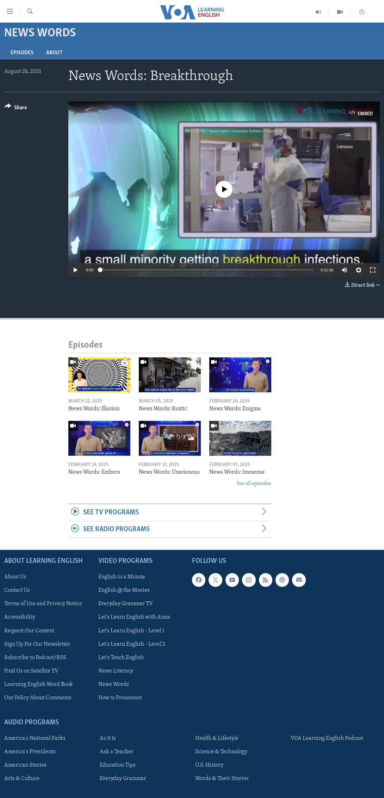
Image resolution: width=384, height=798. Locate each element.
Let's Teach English (121, 658)
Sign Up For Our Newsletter (37, 644)
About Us (15, 577)
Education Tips (118, 765)
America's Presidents (30, 752)
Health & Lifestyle (217, 738)
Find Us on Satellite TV (31, 671)
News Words (113, 684)
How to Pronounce (120, 698)
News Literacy (115, 671)
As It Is (108, 738)
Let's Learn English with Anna (134, 617)
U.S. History (209, 765)
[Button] (16, 109)
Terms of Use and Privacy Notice (43, 604)
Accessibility (19, 617)
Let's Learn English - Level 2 (131, 644)
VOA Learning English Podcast (327, 738)
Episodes (22, 53)
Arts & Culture (21, 778)
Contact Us (17, 590)
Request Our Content (29, 630)
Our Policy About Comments (38, 698)
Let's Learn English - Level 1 (131, 630)
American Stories (25, 765)
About (54, 53)
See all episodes (254, 483)
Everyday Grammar (123, 778)
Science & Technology (221, 752)
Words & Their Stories (222, 778)
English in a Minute (121, 577)
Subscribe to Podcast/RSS (35, 658)
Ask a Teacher (117, 752)
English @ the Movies (124, 590)
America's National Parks (35, 738)
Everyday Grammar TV (125, 604)
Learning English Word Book (38, 684)
